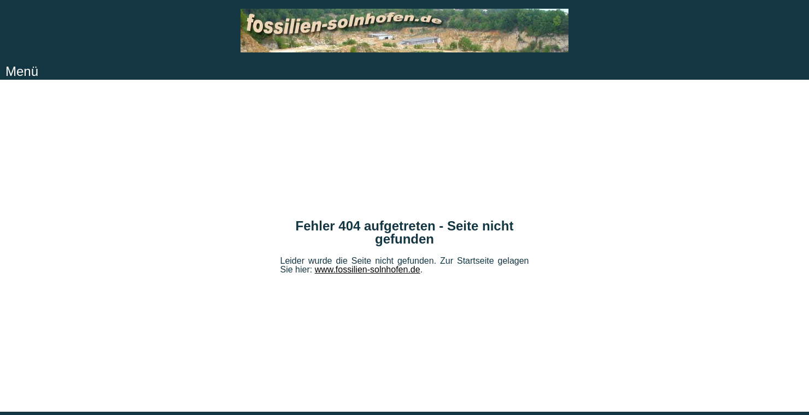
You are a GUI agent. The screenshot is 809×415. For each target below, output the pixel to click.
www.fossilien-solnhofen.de (367, 269)
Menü (21, 71)
